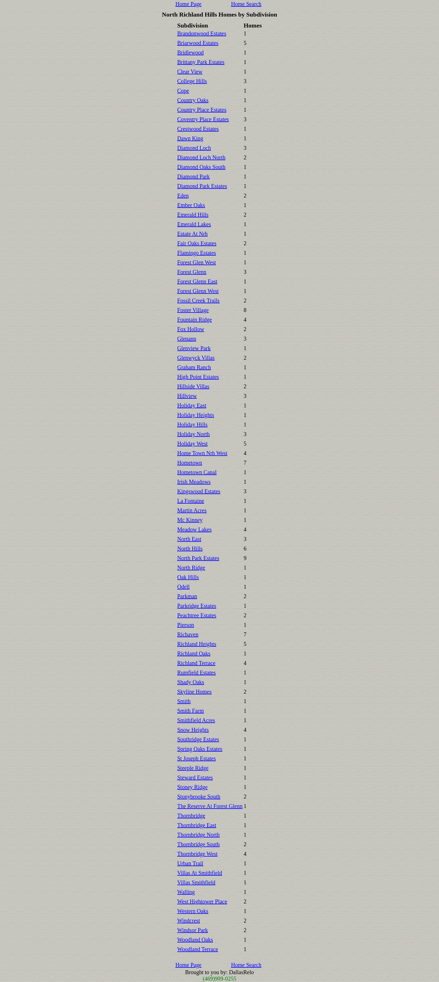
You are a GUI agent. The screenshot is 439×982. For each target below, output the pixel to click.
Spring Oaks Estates (199, 749)
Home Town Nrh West (202, 453)
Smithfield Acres (196, 720)
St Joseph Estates (196, 758)
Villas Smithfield (196, 882)
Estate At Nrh (192, 234)
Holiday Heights (195, 415)
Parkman (187, 596)
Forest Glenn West (198, 291)
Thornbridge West (197, 854)
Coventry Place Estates (203, 119)
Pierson (185, 625)
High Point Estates (198, 377)
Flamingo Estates (196, 253)
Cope (183, 91)
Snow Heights (193, 730)
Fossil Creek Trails (198, 300)
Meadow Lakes (194, 529)
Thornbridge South (198, 844)
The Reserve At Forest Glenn (209, 806)
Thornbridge (191, 816)
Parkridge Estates (196, 606)
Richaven (188, 634)
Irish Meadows (194, 482)
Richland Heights (196, 644)
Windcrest (188, 920)
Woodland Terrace (197, 949)
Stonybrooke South (198, 796)
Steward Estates (195, 777)
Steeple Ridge (193, 768)
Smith (184, 701)
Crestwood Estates (198, 129)
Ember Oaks (191, 205)
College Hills (192, 81)
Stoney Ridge (192, 787)
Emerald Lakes (194, 224)
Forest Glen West (196, 262)
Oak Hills (188, 577)
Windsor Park (192, 930)
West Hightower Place (202, 901)
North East (189, 539)
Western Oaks (192, 911)
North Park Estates (198, 558)
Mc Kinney (190, 520)
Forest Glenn (191, 272)
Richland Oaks (193, 653)
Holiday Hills (192, 424)
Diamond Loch (194, 148)
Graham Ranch (194, 367)
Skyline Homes (194, 692)
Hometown (189, 463)
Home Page (189, 4)
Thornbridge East (196, 825)
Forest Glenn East (197, 281)
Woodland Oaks (195, 940)
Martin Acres (192, 510)
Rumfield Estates (196, 672)
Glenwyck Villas (195, 358)
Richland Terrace (196, 663)
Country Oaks (193, 100)
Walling (186, 892)
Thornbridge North (198, 835)
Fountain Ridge (194, 319)
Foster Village (193, 310)
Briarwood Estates (197, 43)
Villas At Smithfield (199, 873)
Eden (183, 195)
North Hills (190, 548)
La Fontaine (190, 501)
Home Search (246, 4)
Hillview (187, 396)
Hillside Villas (193, 386)
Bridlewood (190, 52)
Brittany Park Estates (201, 62)
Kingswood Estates (198, 491)
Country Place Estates (201, 110)
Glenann (186, 339)
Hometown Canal (197, 472)
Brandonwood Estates (201, 33)
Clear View (189, 71)
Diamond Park (193, 176)
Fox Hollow (190, 329)
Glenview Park (194, 348)
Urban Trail (190, 863)
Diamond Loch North (201, 157)
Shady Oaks (190, 682)
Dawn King (190, 138)
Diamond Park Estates (202, 186)
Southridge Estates (198, 739)
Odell (183, 587)
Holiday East (191, 405)
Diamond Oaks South (201, 167)
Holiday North (193, 434)
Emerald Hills (193, 215)
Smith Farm (190, 711)
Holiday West (192, 443)
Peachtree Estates (196, 615)
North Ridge (191, 568)
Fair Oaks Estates (196, 243)
